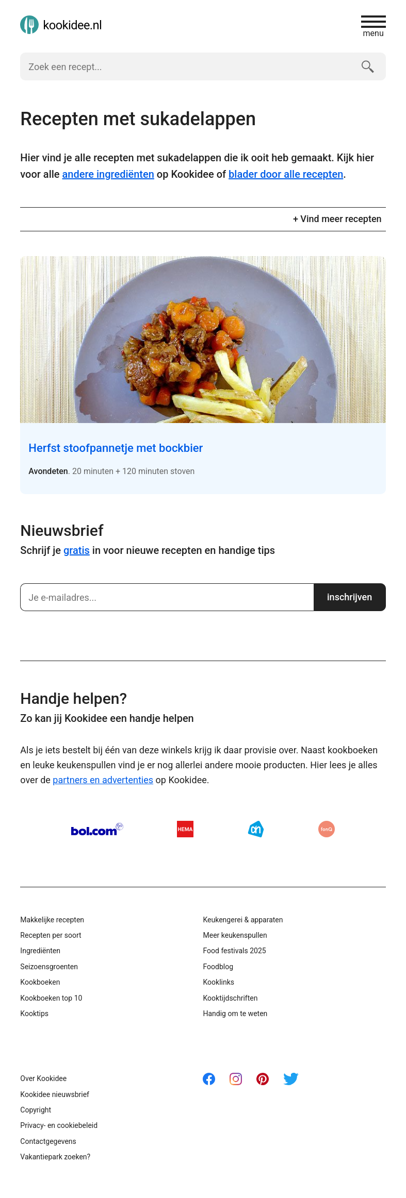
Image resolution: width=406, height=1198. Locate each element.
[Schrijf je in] (166, 597)
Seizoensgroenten (49, 967)
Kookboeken (40, 982)
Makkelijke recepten (52, 920)
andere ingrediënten (108, 174)
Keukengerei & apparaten (243, 920)
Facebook (209, 1079)
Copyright (35, 1110)
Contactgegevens (48, 1141)
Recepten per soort (50, 935)
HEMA (185, 829)
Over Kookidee (43, 1078)
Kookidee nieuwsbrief (54, 1094)
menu (373, 26)
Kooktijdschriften (230, 998)
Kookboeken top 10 (51, 998)
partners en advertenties (103, 779)
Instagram (236, 1079)
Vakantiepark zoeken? (55, 1157)
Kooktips (34, 1013)
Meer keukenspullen (235, 935)
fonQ (326, 829)
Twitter (291, 1079)
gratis (76, 550)
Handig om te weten (235, 1013)
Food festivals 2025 (234, 951)
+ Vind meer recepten (337, 218)
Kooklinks (218, 982)
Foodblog (218, 967)
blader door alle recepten (286, 174)
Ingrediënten (40, 951)
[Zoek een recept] (186, 66)
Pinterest (262, 1079)
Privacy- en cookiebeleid (59, 1125)
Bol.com (97, 829)
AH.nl (256, 829)
